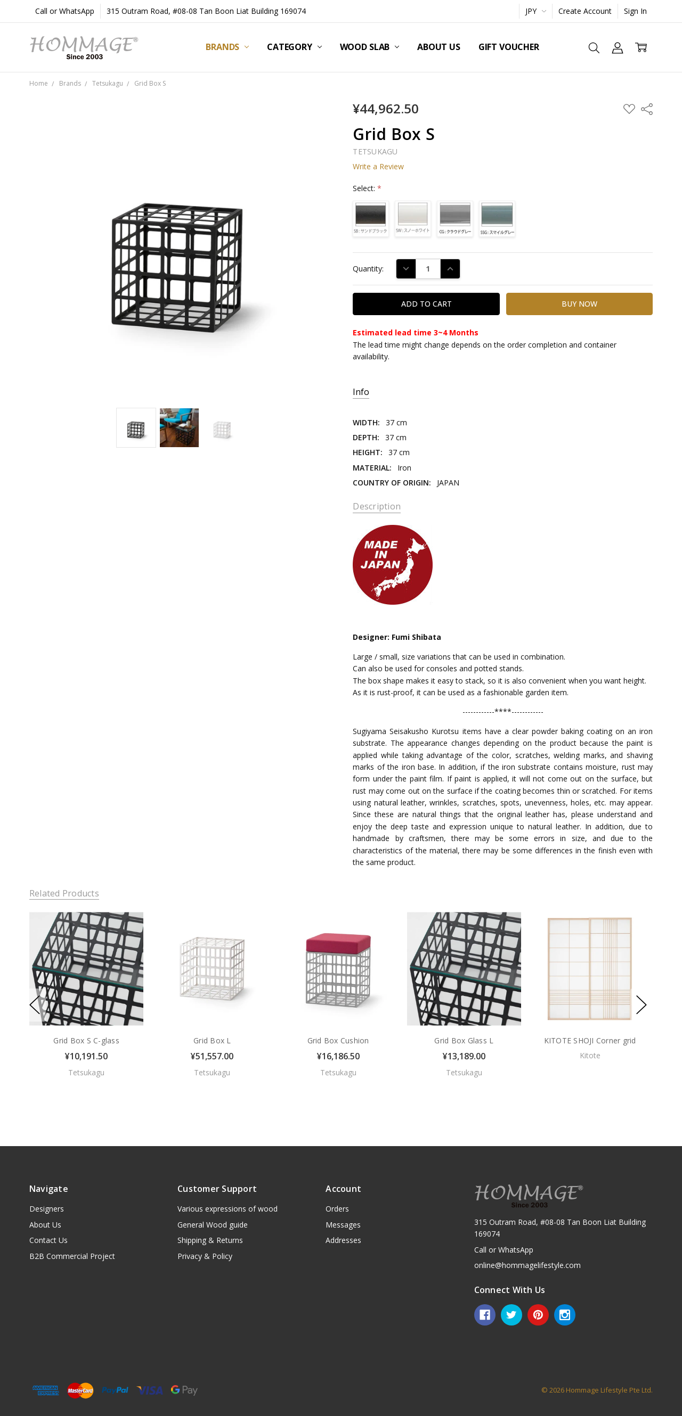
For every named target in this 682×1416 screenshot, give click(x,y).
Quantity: (368, 269)
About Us (438, 47)
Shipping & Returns (210, 1240)
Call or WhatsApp (64, 11)
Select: (367, 188)
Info (361, 392)
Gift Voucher (508, 47)
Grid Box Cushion (338, 1040)
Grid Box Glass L (463, 1040)
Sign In (635, 11)
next (641, 1005)
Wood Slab (369, 47)
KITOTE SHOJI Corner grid (589, 1040)
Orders (337, 1209)
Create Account (585, 11)
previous (34, 1005)
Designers (46, 1209)
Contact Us (48, 1240)
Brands (227, 47)
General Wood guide (212, 1225)
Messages (343, 1225)
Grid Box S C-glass (86, 1040)
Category (294, 47)
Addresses (343, 1240)
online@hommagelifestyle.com (527, 1265)
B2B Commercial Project (72, 1256)
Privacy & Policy (204, 1256)
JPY (535, 11)
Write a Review (378, 166)
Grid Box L (212, 1040)
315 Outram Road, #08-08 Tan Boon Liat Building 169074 (206, 11)
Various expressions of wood (227, 1209)
